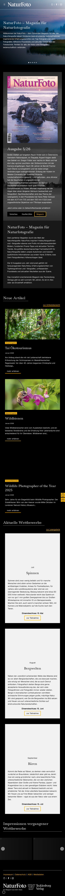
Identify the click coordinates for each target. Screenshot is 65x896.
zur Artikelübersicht (51, 305)
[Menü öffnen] (4, 4)
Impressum (8, 874)
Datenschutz (20, 874)
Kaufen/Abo (27, 214)
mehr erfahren (13, 371)
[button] (28, 62)
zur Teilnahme (32, 618)
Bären (32, 764)
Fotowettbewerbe (12, 481)
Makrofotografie (11, 413)
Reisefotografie (11, 343)
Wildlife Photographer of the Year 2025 (30, 488)
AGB (30, 874)
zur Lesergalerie (53, 529)
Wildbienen (14, 418)
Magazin (40, 214)
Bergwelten (32, 668)
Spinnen (32, 573)
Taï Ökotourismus (18, 348)
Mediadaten (39, 874)
